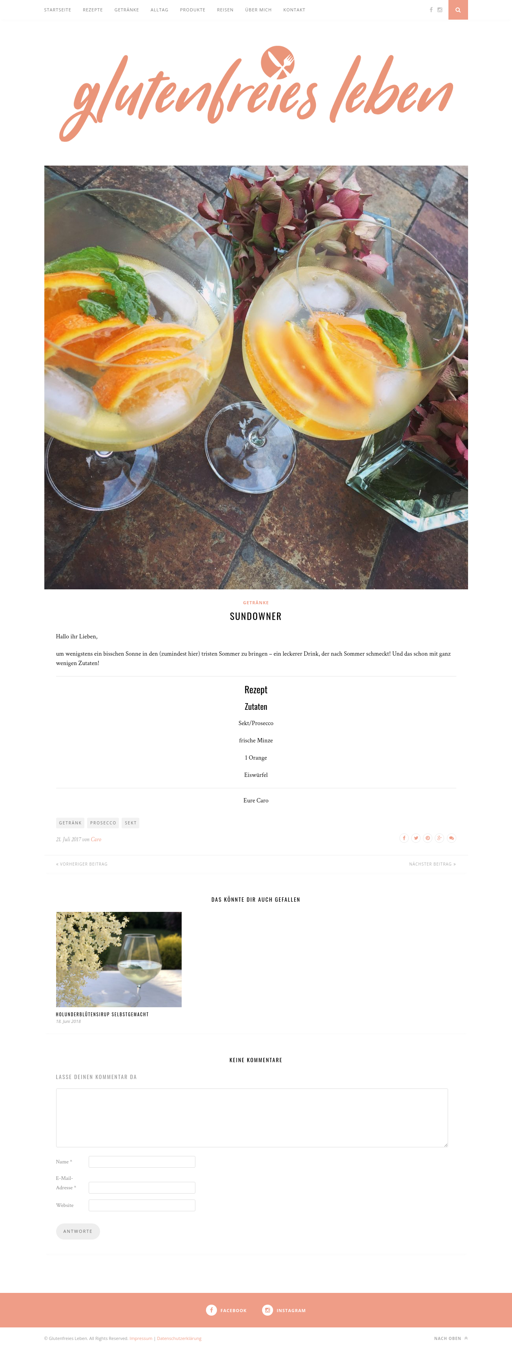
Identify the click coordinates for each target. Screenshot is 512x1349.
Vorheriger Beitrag (82, 864)
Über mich (258, 10)
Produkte (193, 10)
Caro (96, 839)
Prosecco (103, 823)
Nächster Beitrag (432, 864)
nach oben (451, 1338)
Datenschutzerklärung (179, 1338)
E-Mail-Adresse (66, 1183)
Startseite (57, 10)
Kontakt (294, 10)
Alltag (159, 10)
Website (65, 1205)
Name (64, 1161)
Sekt (131, 823)
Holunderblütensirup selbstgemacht (102, 1014)
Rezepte (93, 10)
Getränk (70, 823)
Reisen (225, 10)
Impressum (141, 1338)
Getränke (127, 10)
